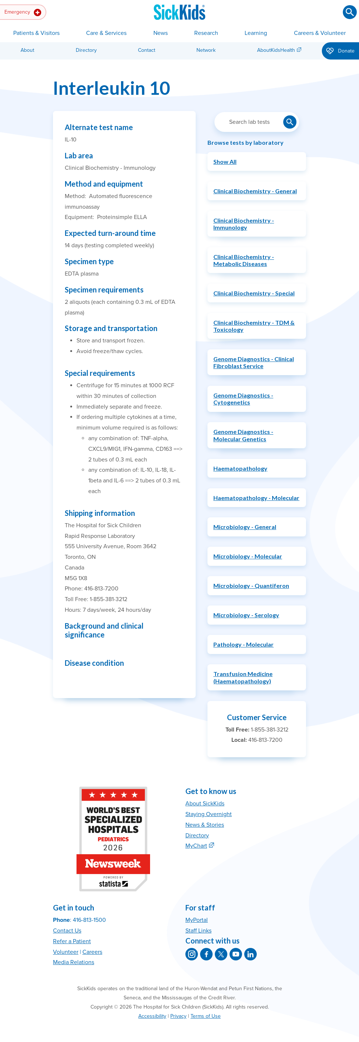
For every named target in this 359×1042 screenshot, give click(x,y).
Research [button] (206, 33)
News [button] (160, 33)
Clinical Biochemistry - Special (254, 293)
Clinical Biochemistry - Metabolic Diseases (243, 260)
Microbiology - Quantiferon (251, 585)
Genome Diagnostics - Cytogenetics (243, 399)
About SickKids (204, 803)
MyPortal (196, 920)
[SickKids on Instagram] (191, 954)
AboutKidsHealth (276, 50)
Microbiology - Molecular (247, 556)
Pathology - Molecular (243, 644)
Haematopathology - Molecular (256, 497)
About (27, 50)
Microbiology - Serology (246, 614)
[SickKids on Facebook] (206, 954)
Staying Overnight (208, 814)
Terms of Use (206, 1016)
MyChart (196, 845)
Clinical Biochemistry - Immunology (243, 224)
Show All (225, 161)
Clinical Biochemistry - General (255, 190)
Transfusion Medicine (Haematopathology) (243, 677)
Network (206, 50)
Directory (86, 50)
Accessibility (152, 1016)
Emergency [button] (22, 12)
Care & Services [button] (106, 33)
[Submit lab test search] (289, 122)
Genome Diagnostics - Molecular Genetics (243, 435)
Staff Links (198, 930)
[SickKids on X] (221, 954)
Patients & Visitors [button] (36, 33)
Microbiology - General (244, 526)
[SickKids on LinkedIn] (250, 954)
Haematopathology (240, 468)
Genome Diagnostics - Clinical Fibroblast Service (253, 362)
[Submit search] (350, 12)
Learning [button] (256, 33)
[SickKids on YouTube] (236, 954)
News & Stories (204, 825)
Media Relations (73, 962)
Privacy (178, 1016)
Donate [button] (340, 51)
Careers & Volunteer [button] (320, 33)
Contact (146, 50)
